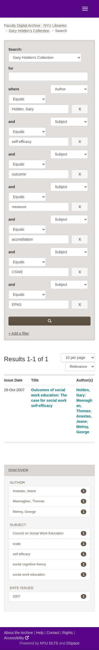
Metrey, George (49, 511)
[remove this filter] (80, 109)
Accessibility (16, 638)
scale (49, 543)
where (13, 89)
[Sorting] (80, 366)
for (10, 68)
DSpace (72, 643)
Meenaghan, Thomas (49, 501)
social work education (49, 574)
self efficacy (49, 554)
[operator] (27, 99)
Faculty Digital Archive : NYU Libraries (35, 25)
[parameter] (69, 89)
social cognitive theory (49, 564)
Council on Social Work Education (49, 533)
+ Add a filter (18, 333)
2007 (49, 596)
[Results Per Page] (78, 357)
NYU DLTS (49, 643)
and (11, 122)
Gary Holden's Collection (29, 31)
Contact (52, 633)
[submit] (49, 321)
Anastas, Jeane (49, 491)
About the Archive (18, 633)
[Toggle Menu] (85, 8)
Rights (67, 633)
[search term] (38, 109)
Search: (15, 49)
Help (40, 633)
